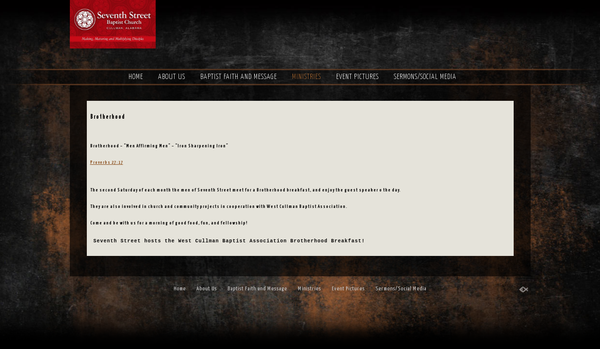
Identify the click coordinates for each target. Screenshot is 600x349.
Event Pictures (357, 77)
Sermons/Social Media (425, 77)
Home (136, 77)
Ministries (306, 77)
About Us (171, 77)
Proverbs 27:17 (111, 173)
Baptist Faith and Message (238, 77)
